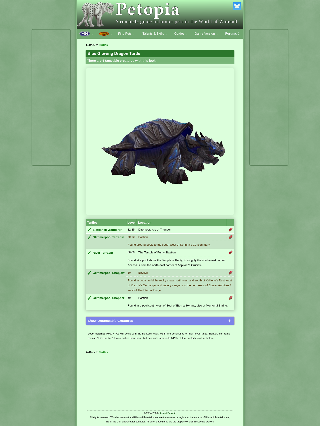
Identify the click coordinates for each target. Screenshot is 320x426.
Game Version (207, 34)
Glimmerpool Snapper (108, 298)
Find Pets (126, 34)
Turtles (103, 45)
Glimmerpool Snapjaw (109, 273)
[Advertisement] (51, 97)
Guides (181, 34)
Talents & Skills (155, 34)
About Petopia (168, 413)
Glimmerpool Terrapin (108, 237)
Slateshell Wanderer (107, 229)
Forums (233, 33)
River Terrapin (103, 252)
